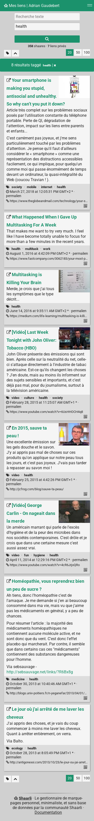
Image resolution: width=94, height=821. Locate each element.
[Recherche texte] (47, 16)
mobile (31, 187)
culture (29, 398)
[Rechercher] (47, 39)
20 (70, 52)
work (46, 249)
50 (78, 52)
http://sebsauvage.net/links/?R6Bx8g (40, 672)
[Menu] (89, 6)
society (17, 187)
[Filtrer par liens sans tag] (7, 53)
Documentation (48, 812)
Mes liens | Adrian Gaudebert (31, 5)
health (61, 187)
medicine (18, 679)
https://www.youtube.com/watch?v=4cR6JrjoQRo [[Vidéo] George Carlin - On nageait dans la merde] (43, 565)
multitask (31, 249)
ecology (17, 748)
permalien (47, 253)
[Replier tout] (15, 53)
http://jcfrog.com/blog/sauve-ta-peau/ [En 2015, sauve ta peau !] (35, 489)
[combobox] (47, 26)
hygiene (39, 555)
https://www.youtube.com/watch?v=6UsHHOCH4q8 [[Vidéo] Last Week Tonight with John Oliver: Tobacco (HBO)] (44, 412)
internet (46, 187)
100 (87, 52)
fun (26, 555)
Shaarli (25, 798)
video (15, 398)
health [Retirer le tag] (49, 65)
